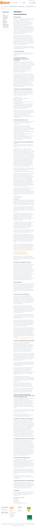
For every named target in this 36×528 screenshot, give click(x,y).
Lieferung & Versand (5, 22)
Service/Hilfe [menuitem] (32, 0)
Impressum (5, 18)
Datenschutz (5, 17)
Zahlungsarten (6, 27)
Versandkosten (15, 523)
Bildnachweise (5, 15)
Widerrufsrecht (6, 25)
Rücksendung (5, 24)
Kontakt (4, 20)
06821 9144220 (4, 512)
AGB (3, 14)
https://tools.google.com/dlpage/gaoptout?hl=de (26, 248)
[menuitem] (19, 3)
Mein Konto (11, 516)
